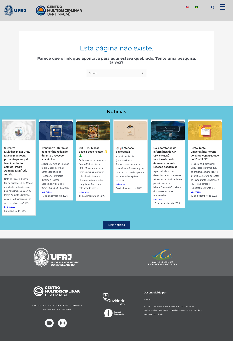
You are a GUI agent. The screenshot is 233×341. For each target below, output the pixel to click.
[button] (222, 7)
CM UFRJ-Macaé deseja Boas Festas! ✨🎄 (92, 151)
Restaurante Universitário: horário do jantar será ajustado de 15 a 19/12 (204, 155)
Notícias (116, 111)
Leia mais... (9, 211)
